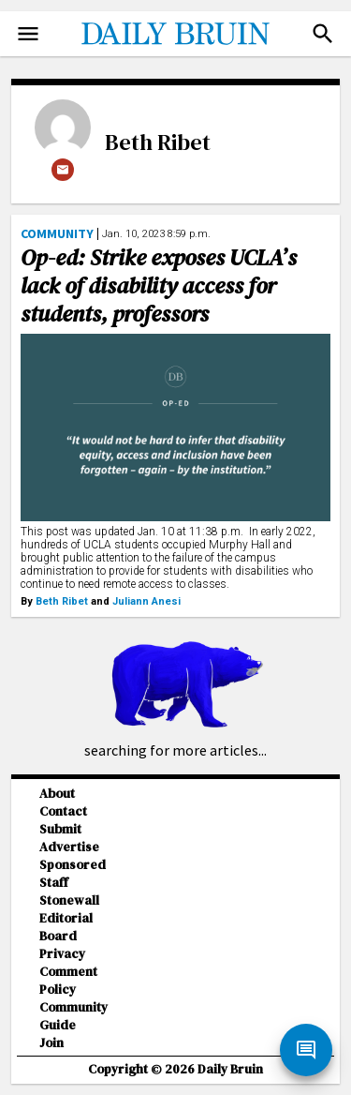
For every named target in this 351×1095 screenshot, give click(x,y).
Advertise (69, 847)
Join (51, 1043)
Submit (60, 829)
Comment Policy (68, 980)
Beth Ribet (158, 142)
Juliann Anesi (146, 601)
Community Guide (73, 1016)
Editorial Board (66, 927)
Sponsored (72, 865)
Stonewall (69, 900)
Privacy (62, 954)
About (57, 793)
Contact (63, 811)
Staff (53, 883)
